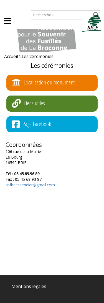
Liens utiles (28, 103)
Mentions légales (28, 286)
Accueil (9, 4)
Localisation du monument (43, 82)
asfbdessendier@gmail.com (30, 184)
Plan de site (35, 4)
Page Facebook (31, 124)
